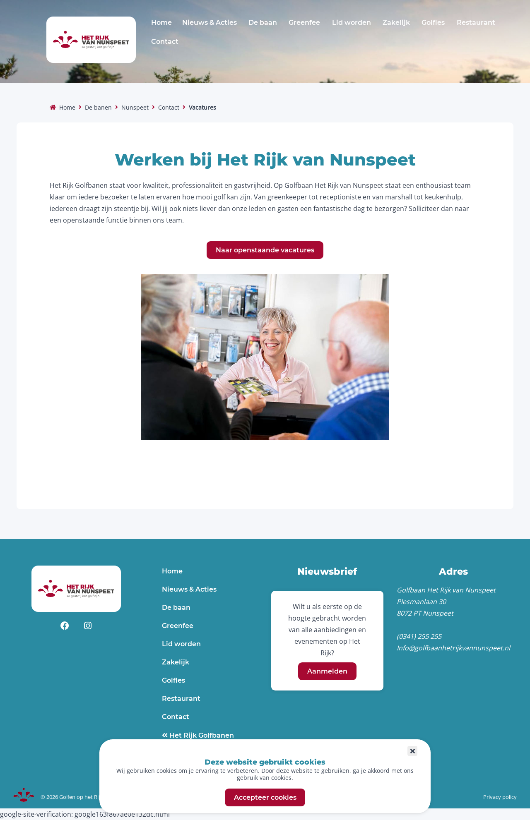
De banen (98, 107)
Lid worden (351, 22)
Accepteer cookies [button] (265, 797)
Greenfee (304, 22)
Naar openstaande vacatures (265, 250)
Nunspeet (135, 107)
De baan (262, 22)
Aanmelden (327, 671)
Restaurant (476, 22)
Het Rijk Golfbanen (201, 735)
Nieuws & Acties (209, 22)
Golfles (433, 22)
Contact (164, 42)
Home (161, 22)
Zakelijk (396, 22)
